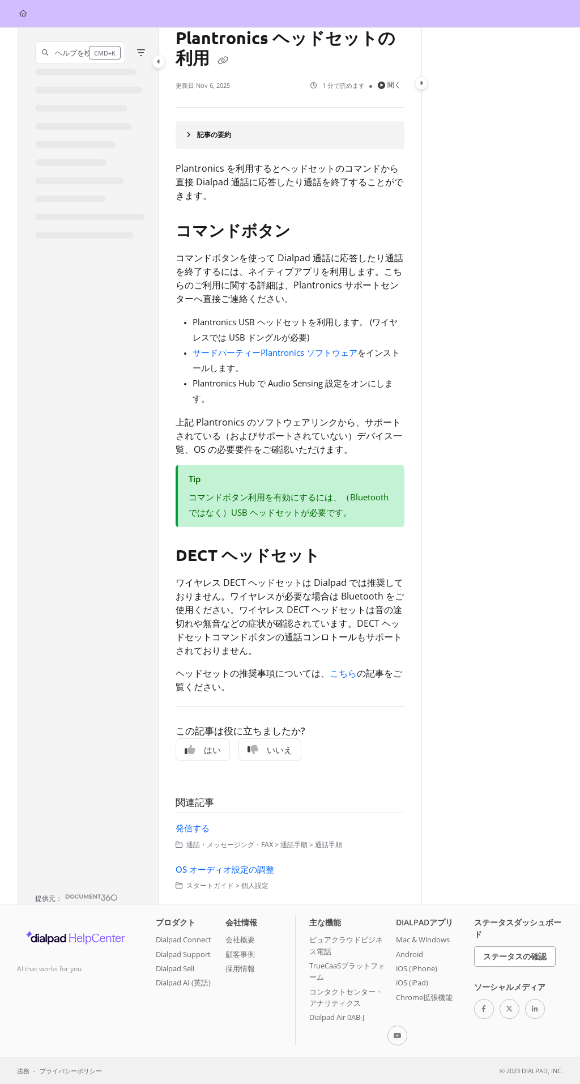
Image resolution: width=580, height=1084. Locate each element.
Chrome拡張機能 (424, 997)
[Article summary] (290, 135)
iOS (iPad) (412, 982)
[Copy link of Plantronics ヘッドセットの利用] (223, 60)
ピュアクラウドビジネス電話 (346, 945)
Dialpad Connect (183, 939)
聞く (389, 85)
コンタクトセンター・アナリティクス (346, 997)
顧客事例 (240, 954)
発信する (193, 828)
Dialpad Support (183, 954)
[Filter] (141, 52)
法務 (23, 1070)
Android (409, 954)
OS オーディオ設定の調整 (225, 869)
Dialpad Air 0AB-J (336, 1017)
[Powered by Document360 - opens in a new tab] (76, 897)
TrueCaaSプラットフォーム (347, 971)
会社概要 (240, 939)
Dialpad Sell (175, 968)
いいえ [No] (270, 749)
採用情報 (240, 968)
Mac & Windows (423, 939)
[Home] (23, 13)
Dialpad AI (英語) (183, 982)
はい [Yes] (203, 749)
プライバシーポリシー (71, 1070)
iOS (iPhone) (416, 968)
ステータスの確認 (515, 956)
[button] (80, 52)
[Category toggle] (158, 62)
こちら (343, 673)
